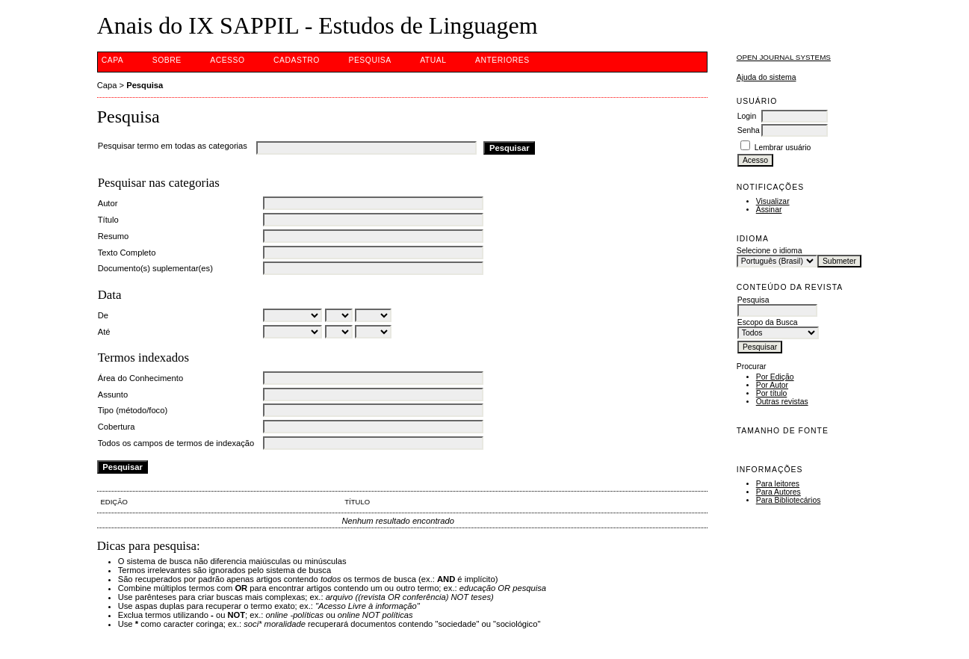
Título (108, 219)
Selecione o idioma (769, 251)
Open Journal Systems (784, 57)
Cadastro (296, 60)
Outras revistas (782, 401)
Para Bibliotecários (788, 500)
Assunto (113, 394)
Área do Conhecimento (140, 378)
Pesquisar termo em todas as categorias (172, 145)
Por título (771, 393)
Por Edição (775, 377)
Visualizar (773, 201)
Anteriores (502, 60)
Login (746, 116)
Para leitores (777, 484)
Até (104, 331)
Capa (113, 60)
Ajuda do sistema (766, 77)
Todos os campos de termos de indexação (176, 443)
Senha (748, 130)
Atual (433, 60)
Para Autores (778, 492)
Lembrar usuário (783, 147)
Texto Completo (127, 252)
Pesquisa (369, 60)
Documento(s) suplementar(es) (155, 268)
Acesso (227, 60)
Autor (108, 203)
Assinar (769, 209)
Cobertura (116, 426)
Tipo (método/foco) (132, 410)
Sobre (167, 60)
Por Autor (772, 385)
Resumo (113, 236)
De (103, 315)
